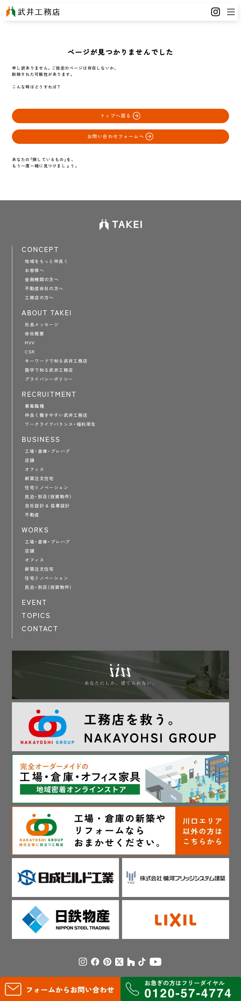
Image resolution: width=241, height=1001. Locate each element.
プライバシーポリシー (49, 379)
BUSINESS (41, 439)
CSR (30, 352)
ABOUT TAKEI (47, 312)
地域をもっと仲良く (46, 261)
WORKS (35, 529)
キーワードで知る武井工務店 (56, 361)
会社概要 (34, 333)
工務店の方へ (39, 297)
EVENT (34, 602)
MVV (30, 342)
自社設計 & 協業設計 (47, 505)
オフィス (34, 469)
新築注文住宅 (39, 478)
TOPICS (36, 615)
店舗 (30, 460)
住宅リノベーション (46, 487)
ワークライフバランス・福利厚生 (60, 424)
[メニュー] (231, 11)
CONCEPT (40, 249)
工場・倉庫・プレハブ (47, 451)
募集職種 (34, 406)
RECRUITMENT (49, 393)
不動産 (32, 514)
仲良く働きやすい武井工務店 (56, 415)
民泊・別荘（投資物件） (48, 496)
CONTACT (40, 628)
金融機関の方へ (42, 279)
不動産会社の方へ (44, 288)
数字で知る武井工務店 (49, 370)
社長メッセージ (42, 324)
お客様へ (34, 270)
